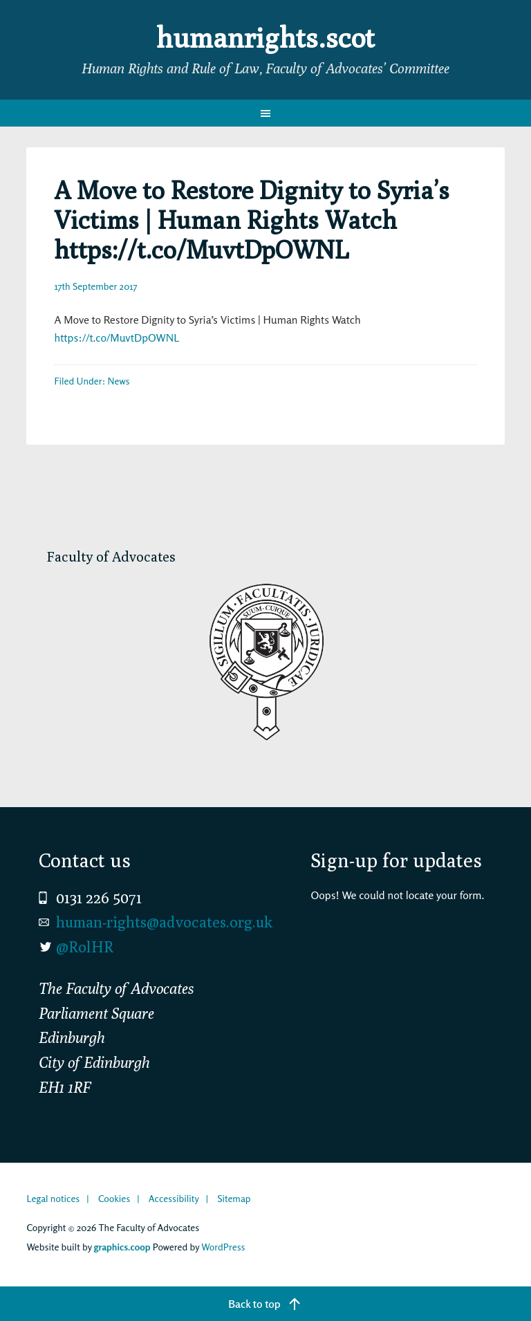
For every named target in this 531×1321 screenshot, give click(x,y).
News (119, 381)
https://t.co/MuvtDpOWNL (116, 337)
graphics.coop (122, 1247)
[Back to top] (265, 1303)
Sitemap (233, 1198)
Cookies (114, 1198)
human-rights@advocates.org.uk (164, 922)
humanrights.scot (265, 37)
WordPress (223, 1247)
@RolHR (84, 947)
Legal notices (53, 1198)
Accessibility (174, 1198)
